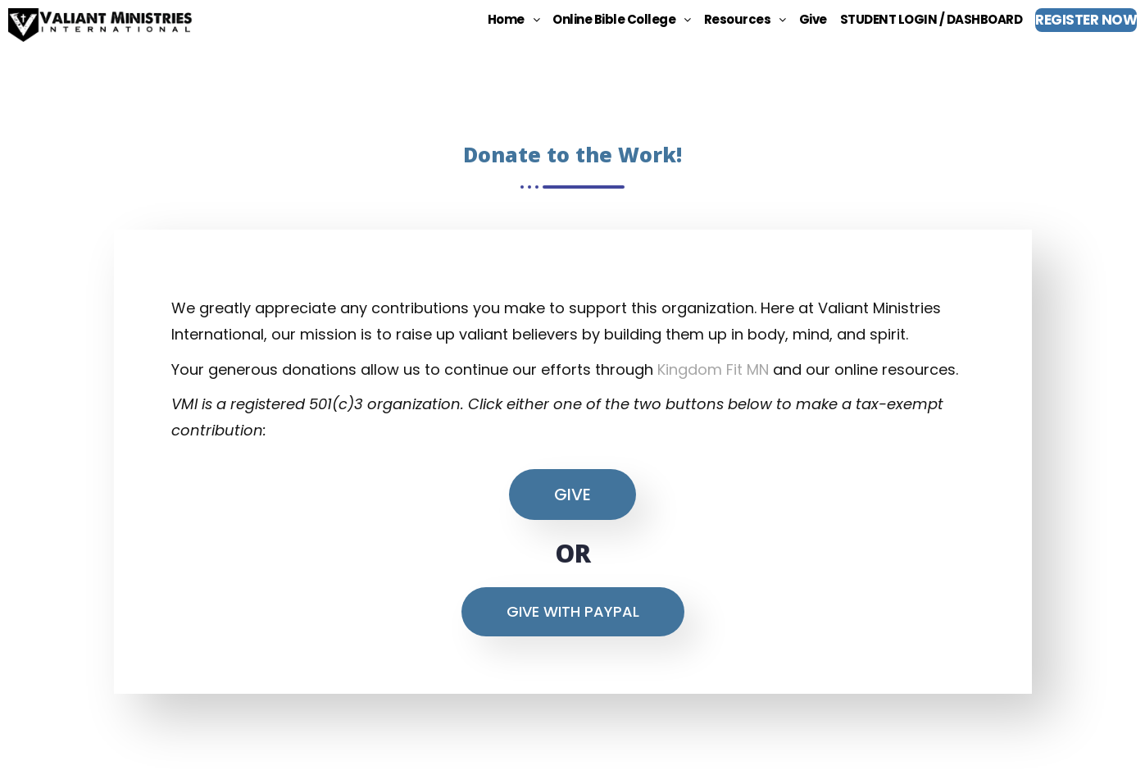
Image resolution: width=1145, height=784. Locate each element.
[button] (514, 19)
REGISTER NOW (1086, 20)
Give (813, 19)
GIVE (572, 494)
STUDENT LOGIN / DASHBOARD (931, 19)
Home (514, 19)
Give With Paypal (573, 611)
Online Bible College (621, 19)
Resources (745, 19)
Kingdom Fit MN (713, 369)
